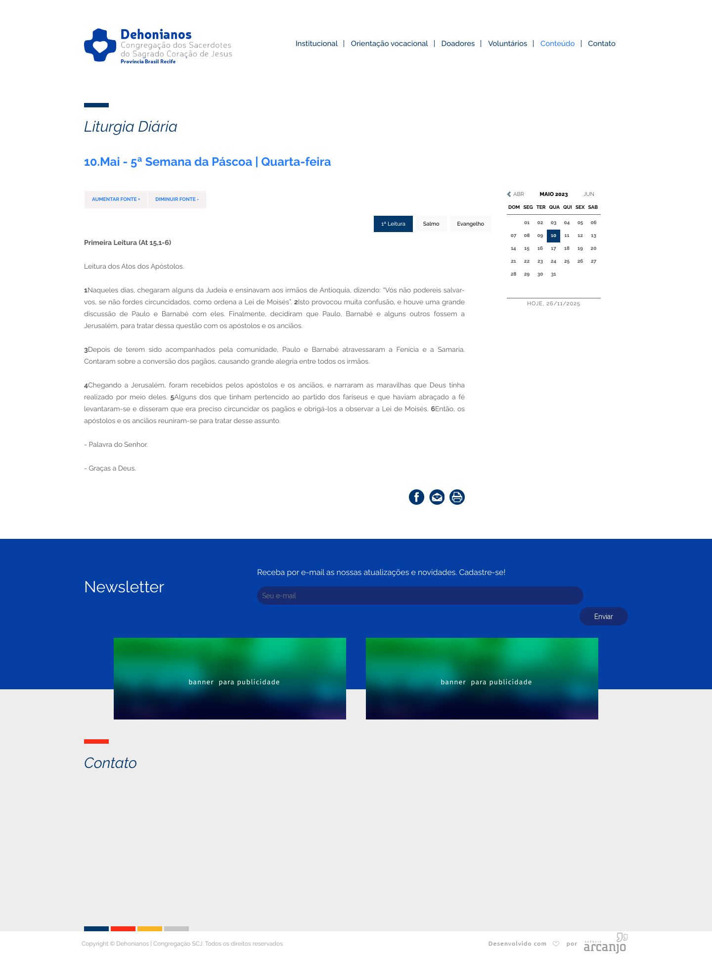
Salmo (431, 224)
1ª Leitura (393, 224)
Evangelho (470, 224)
